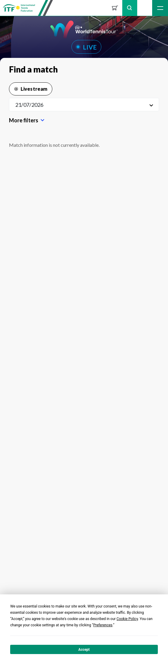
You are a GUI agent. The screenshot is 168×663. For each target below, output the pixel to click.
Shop (114, 8)
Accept (84, 649)
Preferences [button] (102, 625)
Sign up (144, 8)
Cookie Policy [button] (127, 619)
